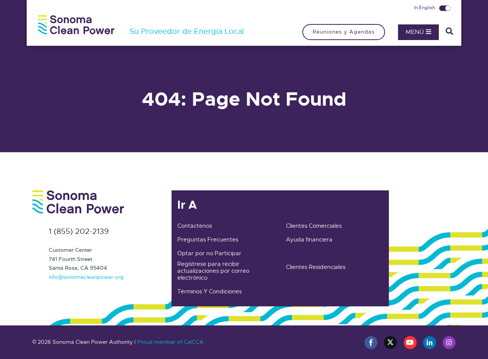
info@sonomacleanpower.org (86, 277)
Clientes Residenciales (315, 267)
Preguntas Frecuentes (207, 239)
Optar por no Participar (209, 253)
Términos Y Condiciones (209, 291)
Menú (418, 32)
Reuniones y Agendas (344, 31)
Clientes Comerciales (314, 225)
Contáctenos (194, 225)
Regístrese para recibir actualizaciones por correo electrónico (213, 271)
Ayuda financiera (309, 239)
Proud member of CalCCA (170, 341)
